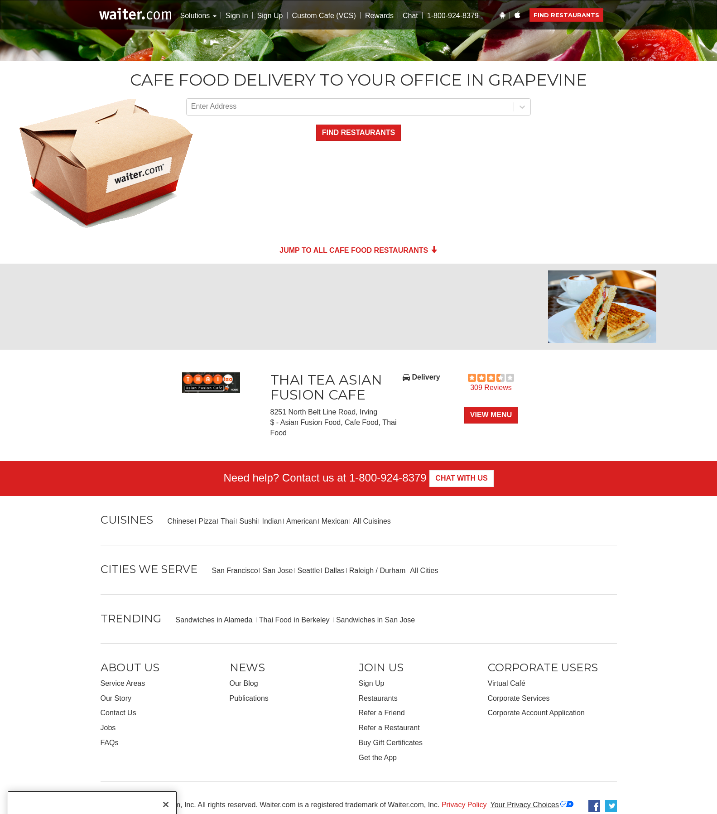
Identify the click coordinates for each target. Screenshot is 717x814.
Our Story (116, 698)
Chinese (181, 521)
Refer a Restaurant (389, 728)
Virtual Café (506, 683)
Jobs (108, 728)
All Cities (424, 570)
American (301, 521)
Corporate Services (519, 698)
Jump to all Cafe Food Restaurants (358, 250)
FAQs (110, 743)
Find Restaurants (566, 15)
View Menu (491, 415)
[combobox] (192, 106)
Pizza (207, 521)
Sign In (237, 15)
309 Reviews (491, 387)
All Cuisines (372, 521)
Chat (410, 15)
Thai (228, 521)
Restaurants (378, 698)
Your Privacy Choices (525, 805)
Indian (272, 521)
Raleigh (361, 570)
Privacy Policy (464, 805)
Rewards (379, 15)
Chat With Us (461, 478)
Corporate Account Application (536, 713)
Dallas (334, 570)
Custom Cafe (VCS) (324, 15)
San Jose (278, 570)
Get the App (378, 757)
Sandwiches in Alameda (215, 620)
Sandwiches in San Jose (375, 620)
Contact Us (118, 713)
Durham (392, 570)
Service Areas (123, 683)
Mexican (335, 521)
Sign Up (270, 15)
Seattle (308, 570)
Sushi (248, 521)
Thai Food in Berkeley (295, 620)
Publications (249, 698)
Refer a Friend (382, 713)
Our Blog (244, 683)
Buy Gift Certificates (391, 743)
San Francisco (235, 570)
